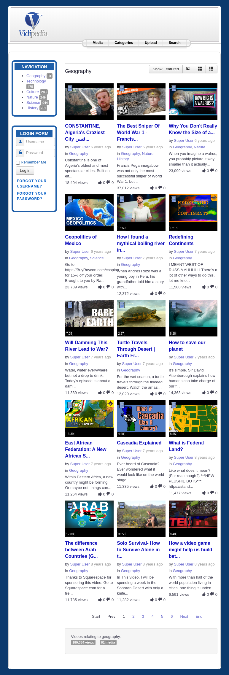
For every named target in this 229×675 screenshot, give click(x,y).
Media (98, 43)
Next (184, 616)
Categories (123, 43)
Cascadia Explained (139, 442)
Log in (25, 170)
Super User (80, 147)
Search (175, 43)
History (36, 108)
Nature (36, 97)
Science (37, 102)
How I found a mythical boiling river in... (141, 243)
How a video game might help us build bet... (190, 550)
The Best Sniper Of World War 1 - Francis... (138, 132)
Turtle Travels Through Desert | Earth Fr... (136, 349)
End (198, 616)
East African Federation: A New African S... (85, 449)
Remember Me (33, 162)
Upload (151, 43)
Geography (39, 76)
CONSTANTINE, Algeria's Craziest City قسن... (85, 132)
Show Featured (166, 69)
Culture (37, 92)
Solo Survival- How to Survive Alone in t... (138, 550)
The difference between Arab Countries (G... (81, 550)
